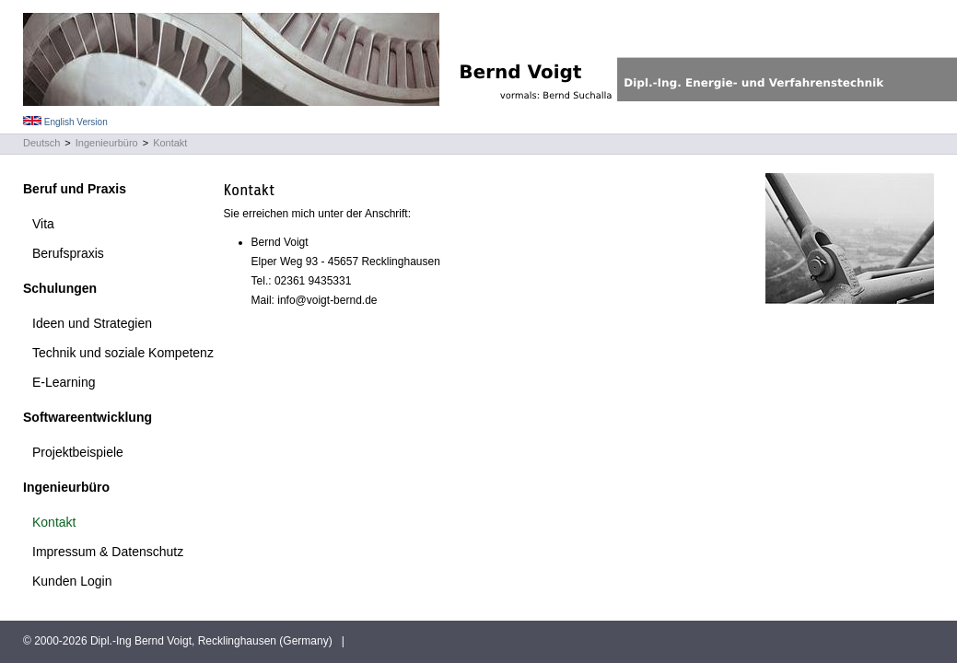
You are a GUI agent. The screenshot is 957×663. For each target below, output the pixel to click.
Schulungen (60, 288)
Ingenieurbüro (107, 142)
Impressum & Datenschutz (107, 551)
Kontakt (170, 142)
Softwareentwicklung (87, 417)
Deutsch (41, 142)
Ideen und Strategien (92, 323)
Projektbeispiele (77, 452)
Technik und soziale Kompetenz (123, 352)
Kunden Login (71, 581)
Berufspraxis (68, 253)
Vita (43, 223)
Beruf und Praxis (74, 188)
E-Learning (64, 382)
